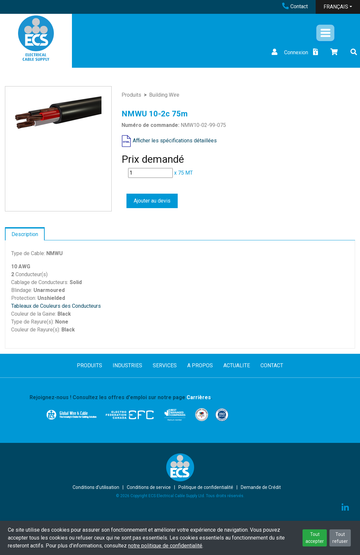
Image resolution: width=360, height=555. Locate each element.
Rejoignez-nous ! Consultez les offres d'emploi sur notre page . (121, 397)
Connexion (289, 52)
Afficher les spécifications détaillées (175, 140)
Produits (131, 95)
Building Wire (164, 95)
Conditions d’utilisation (96, 487)
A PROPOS (200, 365)
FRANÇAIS (336, 7)
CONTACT (271, 365)
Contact (295, 6)
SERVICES (165, 365)
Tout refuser (340, 538)
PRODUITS (89, 365)
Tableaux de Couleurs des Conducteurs (56, 306)
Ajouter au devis (152, 201)
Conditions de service (149, 487)
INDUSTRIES (127, 365)
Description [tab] (24, 234)
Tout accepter (314, 538)
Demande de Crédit (261, 487)
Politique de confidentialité (205, 487)
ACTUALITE (236, 365)
